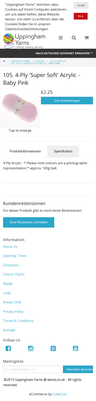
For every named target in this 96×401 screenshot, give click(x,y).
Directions (11, 265)
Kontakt (9, 330)
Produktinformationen (25, 151)
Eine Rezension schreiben (29, 222)
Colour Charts (14, 274)
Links (7, 293)
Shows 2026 (12, 302)
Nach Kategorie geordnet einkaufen (64, 53)
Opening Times (15, 255)
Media (7, 283)
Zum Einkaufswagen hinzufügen (67, 101)
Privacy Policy (13, 311)
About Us (10, 246)
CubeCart (60, 394)
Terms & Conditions (18, 320)
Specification (63, 151)
